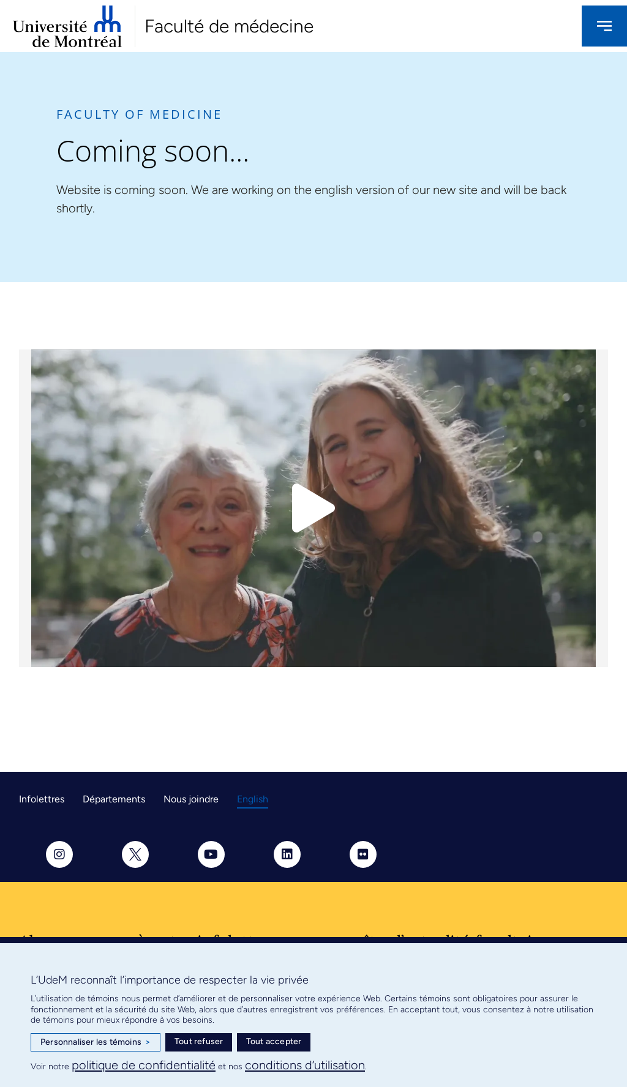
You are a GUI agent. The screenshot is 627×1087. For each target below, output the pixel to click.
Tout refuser (199, 1041)
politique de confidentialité (144, 1065)
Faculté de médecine (229, 26)
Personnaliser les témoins (95, 1042)
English (252, 799)
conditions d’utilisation (305, 1065)
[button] (313, 509)
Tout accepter (274, 1041)
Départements (114, 799)
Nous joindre (191, 799)
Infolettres (41, 799)
